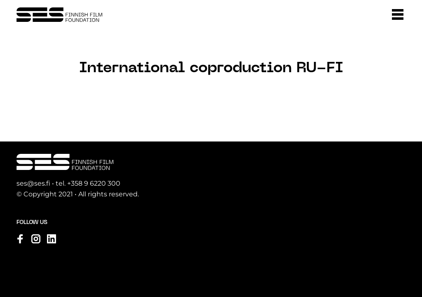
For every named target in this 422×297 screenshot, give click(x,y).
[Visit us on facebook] (20, 239)
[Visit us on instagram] (36, 239)
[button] (398, 14)
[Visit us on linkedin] (51, 239)
